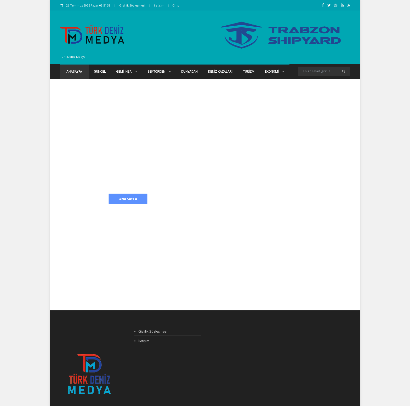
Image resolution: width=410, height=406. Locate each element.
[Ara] (343, 71)
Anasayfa (74, 71)
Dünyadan (189, 71)
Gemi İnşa (126, 71)
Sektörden (159, 71)
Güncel (100, 71)
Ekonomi (274, 71)
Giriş (175, 5)
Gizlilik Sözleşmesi (132, 5)
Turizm (248, 71)
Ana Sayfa (128, 198)
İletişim (159, 5)
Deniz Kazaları (220, 71)
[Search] (324, 71)
